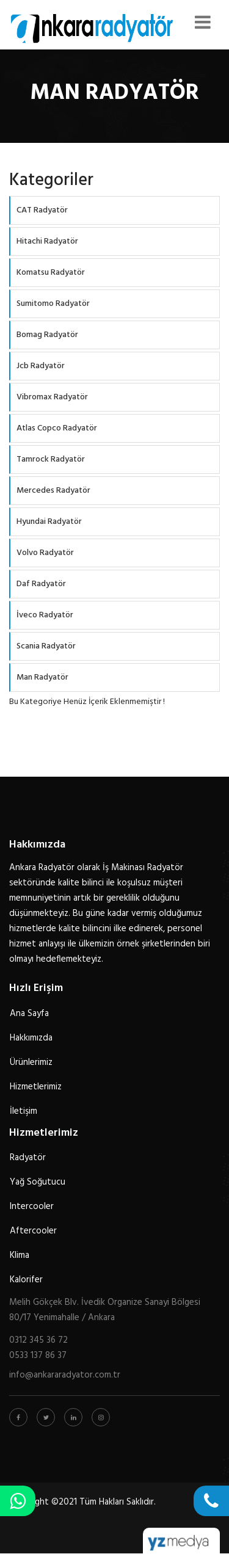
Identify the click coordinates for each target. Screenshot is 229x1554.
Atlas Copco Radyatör (56, 428)
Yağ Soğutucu (37, 1182)
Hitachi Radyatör (47, 241)
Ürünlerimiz (31, 1062)
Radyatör (28, 1157)
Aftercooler (33, 1231)
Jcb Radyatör (40, 366)
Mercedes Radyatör (53, 491)
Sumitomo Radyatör (53, 304)
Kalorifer (26, 1280)
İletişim (23, 1111)
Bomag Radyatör (47, 335)
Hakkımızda (31, 1038)
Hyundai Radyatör (49, 522)
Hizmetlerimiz (36, 1087)
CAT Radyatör (42, 210)
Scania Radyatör (46, 646)
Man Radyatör (42, 677)
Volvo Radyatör (45, 553)
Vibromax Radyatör (52, 397)
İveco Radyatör (44, 615)
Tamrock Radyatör (50, 459)
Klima (19, 1255)
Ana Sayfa (29, 1013)
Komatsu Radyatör (50, 273)
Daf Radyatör (41, 584)
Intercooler (32, 1206)
